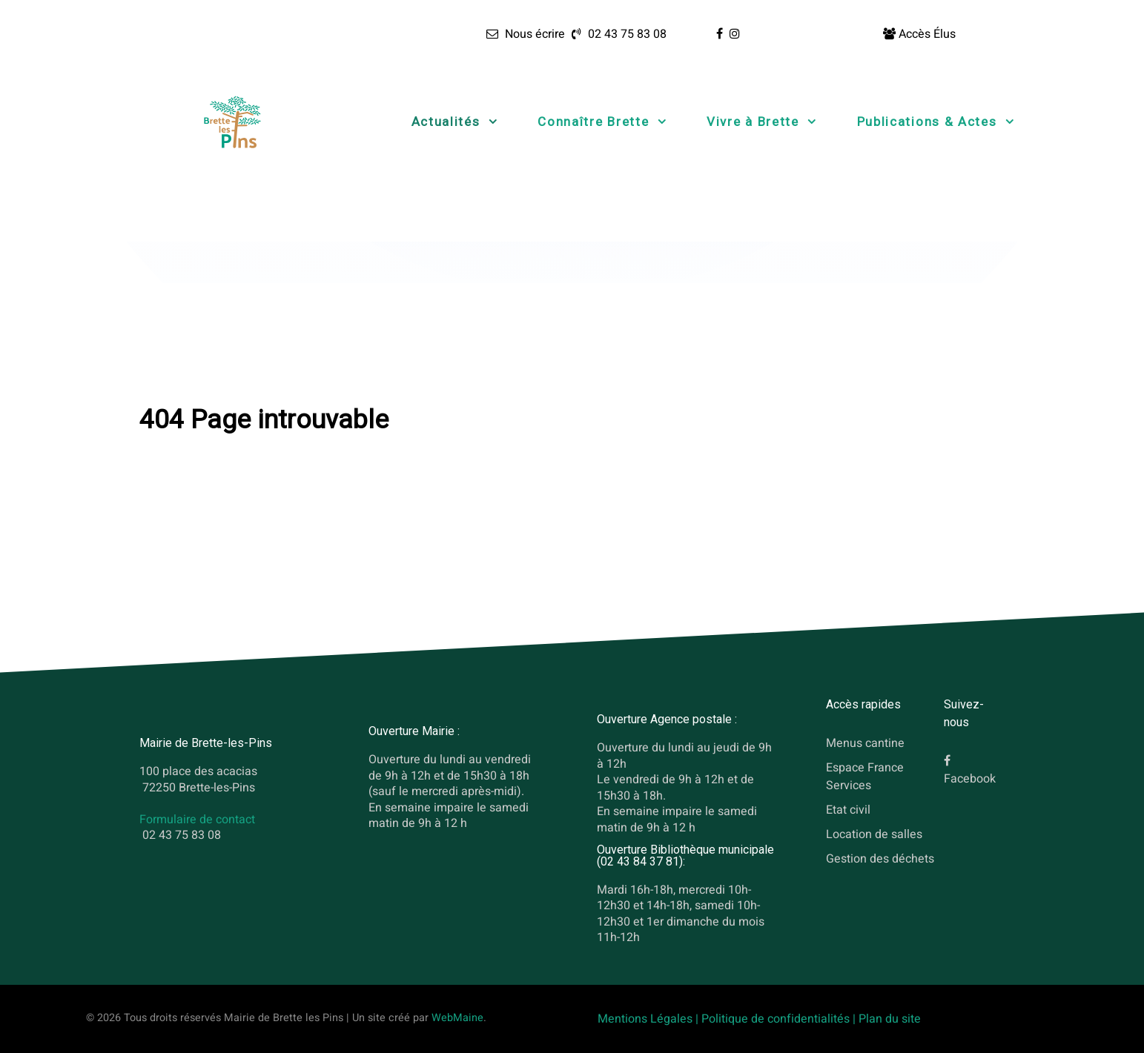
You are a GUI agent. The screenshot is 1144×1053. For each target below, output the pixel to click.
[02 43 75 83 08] (617, 34)
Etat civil (848, 809)
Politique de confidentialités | (780, 1019)
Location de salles (874, 834)
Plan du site (890, 1019)
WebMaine (457, 1018)
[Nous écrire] (525, 34)
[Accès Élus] (919, 34)
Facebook (970, 779)
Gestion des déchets (880, 858)
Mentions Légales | (649, 1019)
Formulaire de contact (197, 819)
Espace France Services (865, 776)
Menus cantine (865, 743)
